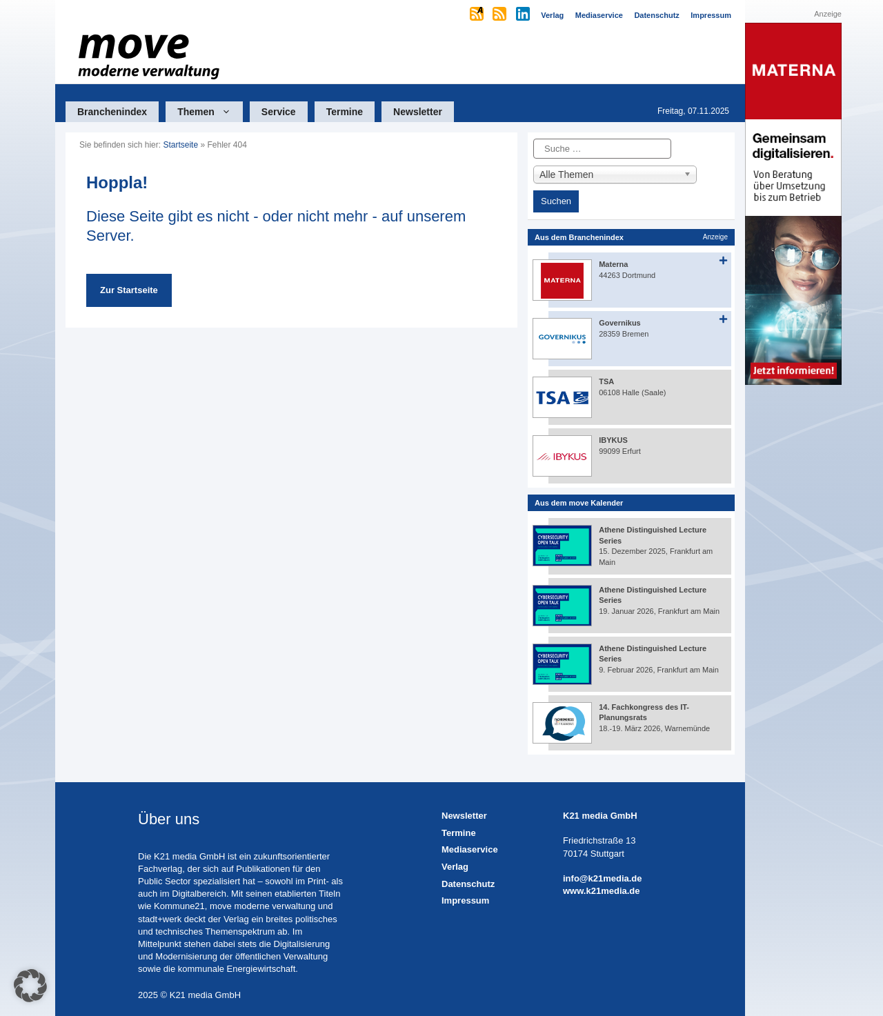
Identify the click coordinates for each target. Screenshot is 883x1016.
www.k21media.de (601, 891)
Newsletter (417, 111)
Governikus (620, 323)
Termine (344, 111)
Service (278, 111)
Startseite (180, 145)
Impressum (465, 900)
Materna (613, 264)
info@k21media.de (602, 878)
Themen (210, 111)
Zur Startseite (129, 290)
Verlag (455, 866)
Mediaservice (470, 849)
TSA (606, 381)
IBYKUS (613, 440)
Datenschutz (468, 884)
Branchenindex (112, 111)
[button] (30, 985)
